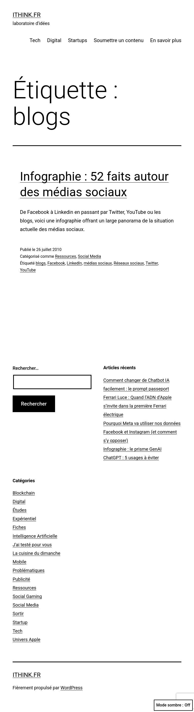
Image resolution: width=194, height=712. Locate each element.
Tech (35, 40)
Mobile (19, 561)
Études (20, 510)
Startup (20, 622)
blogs (40, 263)
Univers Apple (26, 639)
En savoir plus (165, 40)
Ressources (65, 256)
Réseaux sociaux (129, 263)
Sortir (18, 613)
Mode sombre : (173, 705)
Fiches (19, 527)
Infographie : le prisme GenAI (132, 449)
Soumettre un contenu (118, 40)
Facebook (56, 263)
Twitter (152, 263)
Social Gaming (27, 596)
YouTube (28, 270)
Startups (77, 40)
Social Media (89, 256)
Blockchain (24, 493)
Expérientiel (24, 518)
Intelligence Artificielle (35, 536)
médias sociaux (98, 263)
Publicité (21, 579)
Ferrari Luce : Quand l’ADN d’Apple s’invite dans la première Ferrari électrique (137, 406)
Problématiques (28, 570)
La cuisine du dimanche (36, 553)
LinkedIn (74, 263)
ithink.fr (27, 14)
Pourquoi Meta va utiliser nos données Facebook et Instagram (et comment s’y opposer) (142, 432)
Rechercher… (26, 368)
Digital (54, 40)
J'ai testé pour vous (32, 544)
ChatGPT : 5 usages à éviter (131, 457)
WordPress (71, 687)
